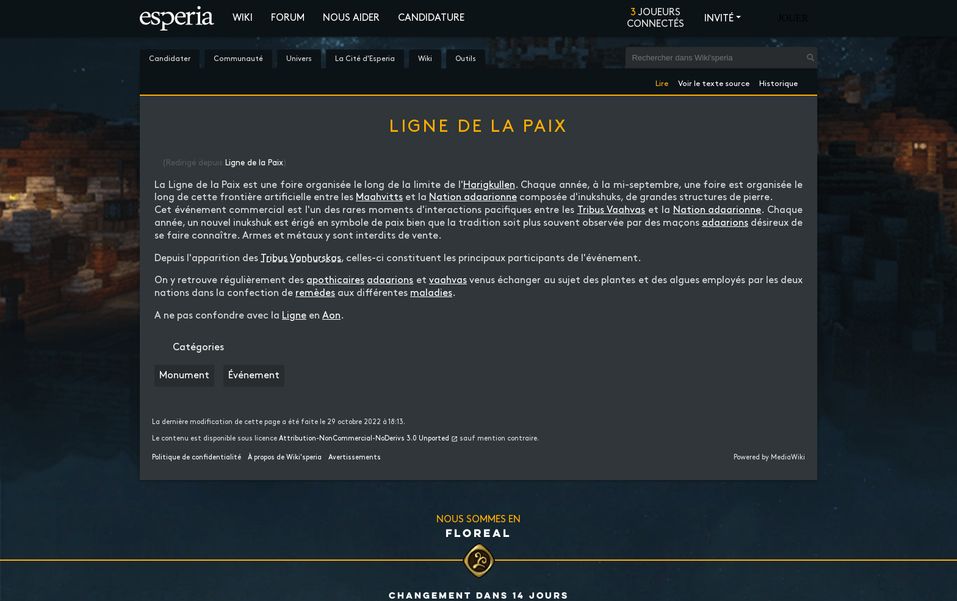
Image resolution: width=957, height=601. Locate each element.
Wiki (243, 18)
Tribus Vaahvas (611, 210)
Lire (661, 81)
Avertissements (354, 458)
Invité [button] (719, 18)
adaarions (725, 223)
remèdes (315, 293)
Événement (254, 375)
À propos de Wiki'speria (285, 458)
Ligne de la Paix (254, 163)
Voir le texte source (713, 81)
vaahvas (448, 280)
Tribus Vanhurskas (301, 258)
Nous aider (351, 18)
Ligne (294, 315)
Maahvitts (379, 197)
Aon (331, 315)
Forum (288, 18)
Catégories (198, 347)
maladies (431, 293)
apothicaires (335, 280)
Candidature (431, 18)
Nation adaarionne (473, 197)
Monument (184, 375)
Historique (778, 81)
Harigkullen (489, 185)
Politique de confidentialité (196, 458)
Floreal (478, 532)
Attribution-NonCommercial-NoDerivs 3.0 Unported (364, 439)
